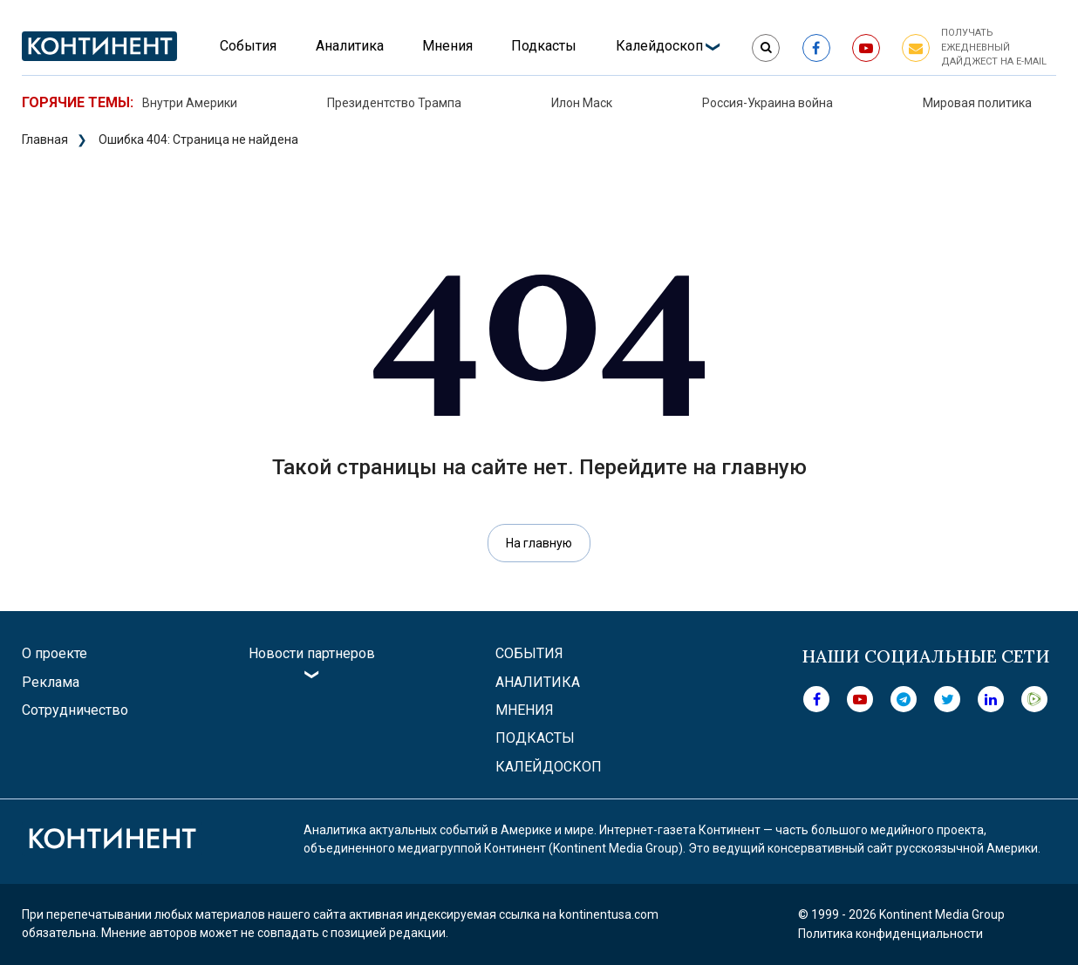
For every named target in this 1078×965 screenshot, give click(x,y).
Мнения (447, 45)
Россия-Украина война (767, 103)
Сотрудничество (75, 710)
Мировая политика (977, 103)
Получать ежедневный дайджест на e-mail (994, 47)
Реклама (50, 682)
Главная (45, 139)
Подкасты (544, 45)
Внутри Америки (189, 103)
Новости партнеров (312, 653)
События (248, 45)
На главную (539, 543)
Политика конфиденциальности (890, 934)
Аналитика (350, 45)
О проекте (54, 653)
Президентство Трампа (394, 103)
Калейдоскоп (659, 45)
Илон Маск (581, 103)
